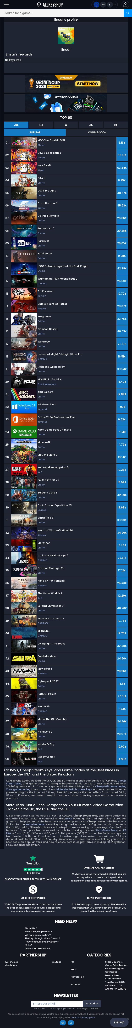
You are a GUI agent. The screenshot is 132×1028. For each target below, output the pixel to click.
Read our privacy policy (83, 1017)
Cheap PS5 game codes (110, 786)
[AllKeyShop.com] (50, 4)
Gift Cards (111, 972)
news (68, 818)
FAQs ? (28, 945)
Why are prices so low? (38, 935)
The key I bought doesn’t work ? (42, 938)
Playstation (77, 977)
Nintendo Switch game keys (74, 789)
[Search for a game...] (66, 13)
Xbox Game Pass (106, 830)
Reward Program (114, 968)
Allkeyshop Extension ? (37, 948)
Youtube (56, 962)
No (70, 1023)
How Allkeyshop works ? (38, 931)
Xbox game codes (17, 789)
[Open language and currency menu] (104, 4)
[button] (125, 4)
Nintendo (76, 984)
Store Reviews (113, 978)
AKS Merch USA (113, 985)
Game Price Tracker (116, 965)
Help (119, 1022)
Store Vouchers (114, 962)
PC (72, 962)
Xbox (73, 969)
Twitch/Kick (11, 962)
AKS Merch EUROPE (115, 988)
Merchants (11, 965)
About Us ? (31, 928)
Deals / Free (112, 975)
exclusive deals (35, 824)
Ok (62, 1023)
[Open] (6, 4)
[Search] (128, 13)
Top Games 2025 (115, 982)
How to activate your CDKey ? (42, 941)
